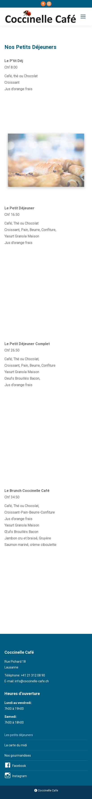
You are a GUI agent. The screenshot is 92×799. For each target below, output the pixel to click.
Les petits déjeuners (18, 735)
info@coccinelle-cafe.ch (32, 681)
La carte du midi (15, 745)
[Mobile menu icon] (83, 16)
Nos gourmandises (17, 755)
